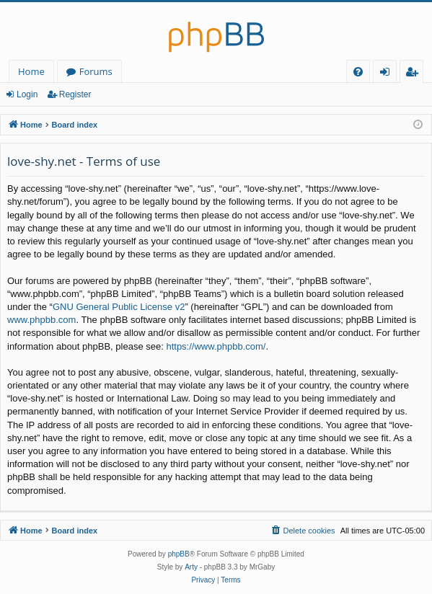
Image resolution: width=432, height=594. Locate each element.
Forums (96, 71)
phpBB (179, 554)
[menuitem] (358, 72)
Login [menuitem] (387, 74)
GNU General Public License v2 (119, 306)
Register (75, 94)
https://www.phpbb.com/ (215, 346)
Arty (191, 567)
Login (27, 94)
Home (31, 71)
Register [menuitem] (415, 74)
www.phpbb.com (41, 319)
